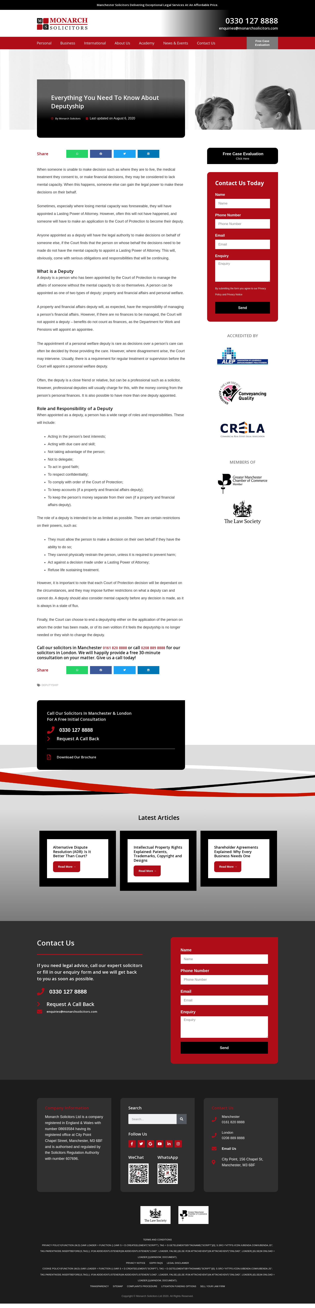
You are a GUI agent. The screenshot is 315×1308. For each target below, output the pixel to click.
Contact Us (206, 43)
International (95, 43)
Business (67, 43)
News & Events (175, 43)
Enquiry (222, 256)
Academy (146, 43)
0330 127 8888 (251, 20)
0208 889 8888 (159, 647)
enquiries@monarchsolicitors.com (248, 28)
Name (220, 194)
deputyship (50, 684)
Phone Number (228, 215)
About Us (122, 43)
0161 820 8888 (117, 647)
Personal (44, 43)
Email (220, 235)
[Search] (182, 1121)
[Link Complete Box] (77, 859)
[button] (77, 153)
